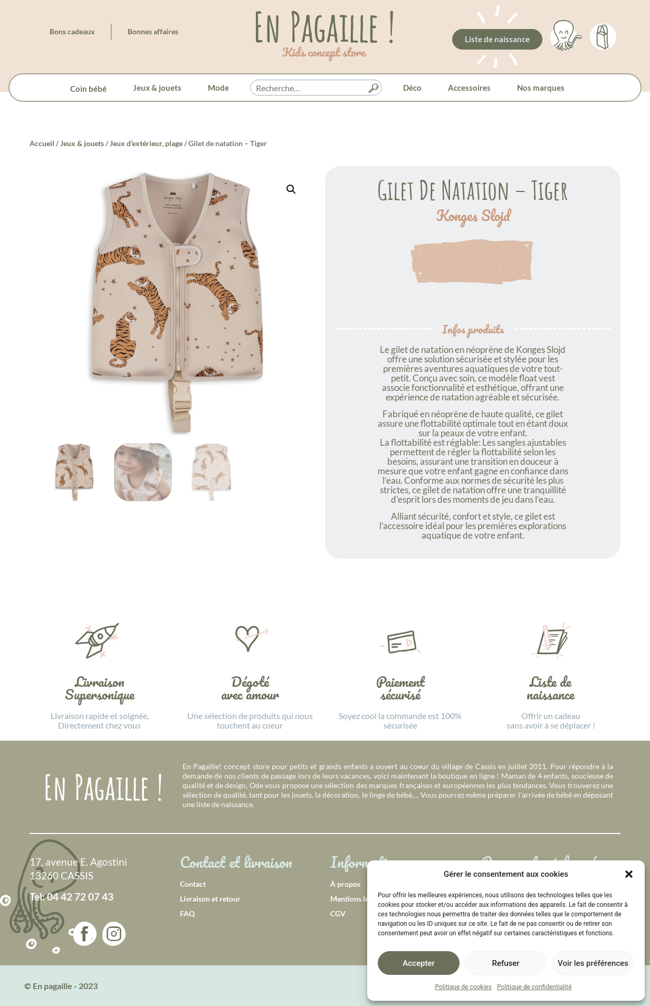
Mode (218, 87)
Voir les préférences (593, 963)
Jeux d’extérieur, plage (146, 143)
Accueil (42, 143)
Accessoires (469, 87)
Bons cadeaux (72, 31)
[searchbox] (316, 88)
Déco (412, 87)
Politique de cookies (463, 987)
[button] (629, 874)
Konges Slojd (473, 216)
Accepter (418, 963)
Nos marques (541, 87)
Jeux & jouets (157, 87)
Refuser (505, 963)
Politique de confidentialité (534, 987)
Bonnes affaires (153, 31)
